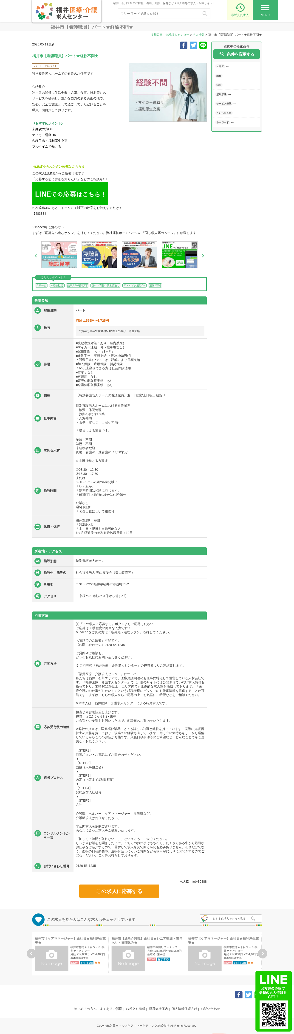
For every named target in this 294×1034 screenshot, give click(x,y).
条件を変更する (236, 54)
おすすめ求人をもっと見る (229, 918)
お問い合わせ (210, 1009)
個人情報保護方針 (184, 1009)
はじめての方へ (85, 1009)
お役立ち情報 (135, 1009)
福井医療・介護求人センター (169, 35)
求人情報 (199, 35)
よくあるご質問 (111, 1009)
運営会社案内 (158, 1009)
